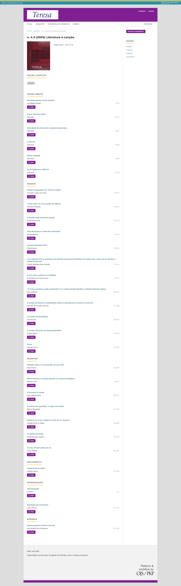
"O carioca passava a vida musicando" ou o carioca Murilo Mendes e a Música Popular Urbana (66, 289)
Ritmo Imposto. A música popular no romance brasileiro (51, 379)
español (129, 50)
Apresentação (33, 489)
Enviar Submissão (136, 31)
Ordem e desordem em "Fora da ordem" (44, 190)
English (129, 46)
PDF (30, 83)
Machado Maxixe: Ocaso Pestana (41, 100)
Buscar (148, 24)
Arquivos (40, 24)
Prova (29, 344)
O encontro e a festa (35, 392)
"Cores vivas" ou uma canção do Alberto (44, 204)
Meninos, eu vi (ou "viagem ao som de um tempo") (48, 420)
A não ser (31, 142)
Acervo (36, 31)
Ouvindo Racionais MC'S (37, 245)
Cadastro (142, 11)
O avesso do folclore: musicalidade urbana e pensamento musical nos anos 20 (60, 303)
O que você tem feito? (36, 114)
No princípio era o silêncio (38, 169)
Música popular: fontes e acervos (41, 525)
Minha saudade (33, 156)
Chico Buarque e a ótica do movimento (43, 231)
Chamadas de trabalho (58, 24)
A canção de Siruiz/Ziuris (37, 317)
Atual (29, 24)
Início (29, 31)
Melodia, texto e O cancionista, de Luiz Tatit (45, 365)
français (129, 53)
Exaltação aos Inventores (37, 505)
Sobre (76, 24)
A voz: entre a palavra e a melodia (41, 275)
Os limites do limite (35, 434)
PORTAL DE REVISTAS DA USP (12, 3)
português (130, 57)
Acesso (151, 11)
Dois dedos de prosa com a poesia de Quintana (47, 128)
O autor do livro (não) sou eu (39, 448)
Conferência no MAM (36, 468)
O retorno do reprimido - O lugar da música (45, 406)
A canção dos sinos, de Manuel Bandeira (44, 330)
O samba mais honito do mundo (40, 218)
